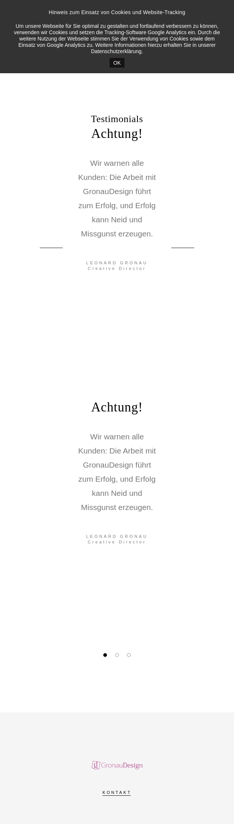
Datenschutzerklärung (116, 51)
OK (117, 63)
